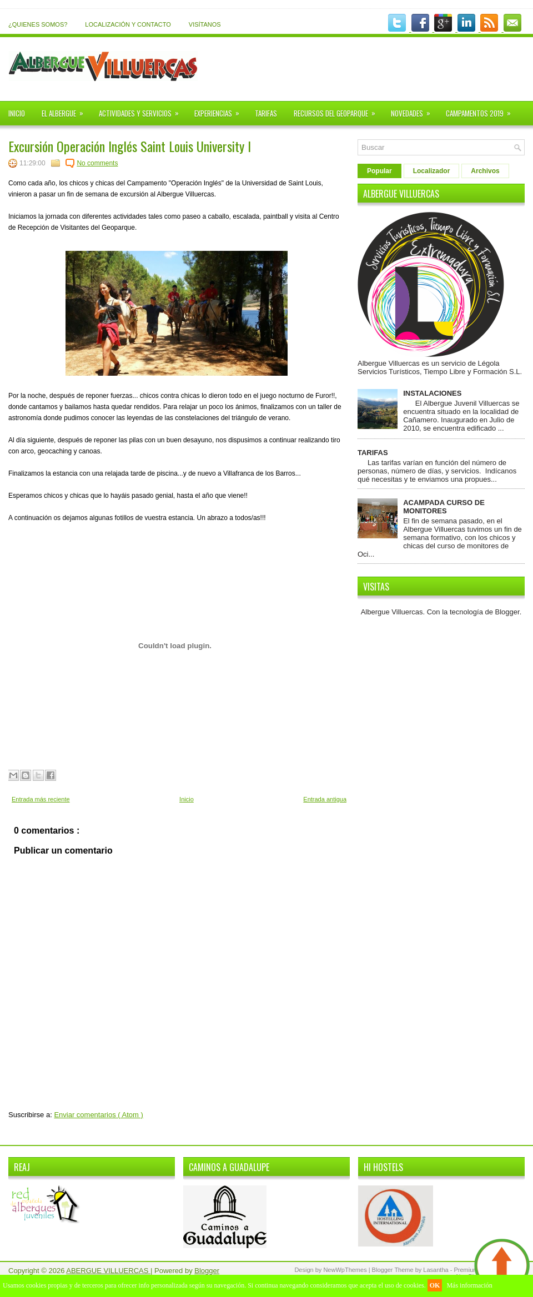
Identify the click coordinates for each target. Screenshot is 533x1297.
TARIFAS (266, 113)
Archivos (485, 171)
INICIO (16, 113)
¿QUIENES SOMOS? (37, 24)
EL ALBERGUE (66, 110)
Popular (379, 171)
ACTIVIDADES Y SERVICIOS (142, 110)
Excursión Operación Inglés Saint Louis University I (129, 146)
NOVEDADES (414, 110)
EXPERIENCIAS (220, 110)
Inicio (186, 799)
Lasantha (436, 1269)
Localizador (431, 171)
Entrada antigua (324, 799)
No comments (97, 163)
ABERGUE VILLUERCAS (108, 1270)
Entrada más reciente (41, 799)
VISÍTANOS (205, 24)
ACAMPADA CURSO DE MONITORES (444, 506)
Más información (469, 1285)
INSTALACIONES (432, 393)
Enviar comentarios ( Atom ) (98, 1115)
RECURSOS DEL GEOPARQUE (338, 110)
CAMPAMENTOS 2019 (482, 110)
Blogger (507, 612)
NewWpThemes (345, 1269)
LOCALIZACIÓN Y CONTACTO (127, 24)
